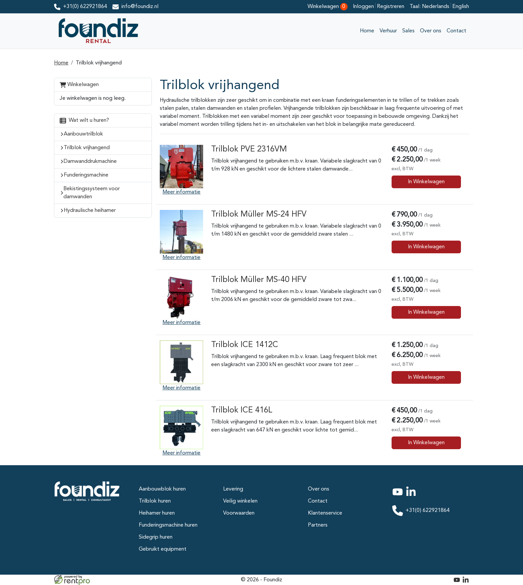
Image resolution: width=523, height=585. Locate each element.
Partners (318, 525)
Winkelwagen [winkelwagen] (328, 6)
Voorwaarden (238, 513)
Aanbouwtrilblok (83, 134)
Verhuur (388, 31)
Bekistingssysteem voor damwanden (91, 193)
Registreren (390, 6)
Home (367, 31)
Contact (456, 31)
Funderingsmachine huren (168, 525)
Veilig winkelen (240, 501)
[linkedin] (412, 496)
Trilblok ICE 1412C (244, 345)
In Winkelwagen (426, 182)
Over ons (430, 31)
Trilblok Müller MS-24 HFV (259, 215)
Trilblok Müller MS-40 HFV (259, 280)
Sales (408, 31)
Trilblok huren (155, 501)
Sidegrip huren (155, 537)
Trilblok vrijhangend (99, 63)
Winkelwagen (79, 84)
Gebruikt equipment (162, 549)
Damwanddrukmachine (90, 161)
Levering (233, 489)
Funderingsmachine (86, 175)
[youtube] (399, 496)
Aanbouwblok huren (162, 489)
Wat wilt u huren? (84, 120)
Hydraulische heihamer (90, 210)
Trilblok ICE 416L (242, 410)
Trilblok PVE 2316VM (249, 149)
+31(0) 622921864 (85, 6)
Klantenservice (325, 513)
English (460, 6)
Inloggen (364, 6)
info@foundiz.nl (139, 6)
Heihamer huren (157, 513)
